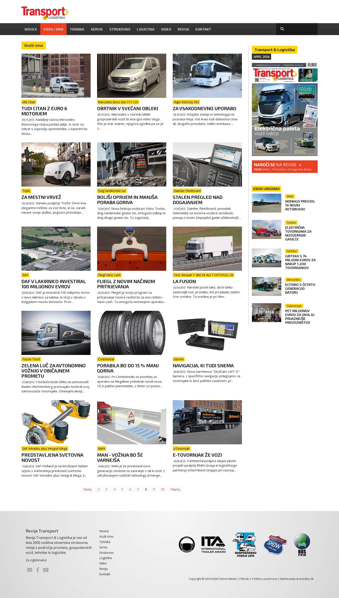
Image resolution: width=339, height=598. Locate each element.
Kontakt (203, 29)
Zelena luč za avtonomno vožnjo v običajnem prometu (53, 371)
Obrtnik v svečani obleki (127, 108)
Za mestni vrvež (41, 197)
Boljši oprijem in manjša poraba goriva (127, 199)
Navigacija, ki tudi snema (203, 365)
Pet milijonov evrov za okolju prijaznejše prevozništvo (300, 315)
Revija (183, 29)
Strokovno (120, 29)
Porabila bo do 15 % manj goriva (128, 368)
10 (163, 489)
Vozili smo (53, 29)
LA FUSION (184, 281)
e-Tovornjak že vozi (197, 455)
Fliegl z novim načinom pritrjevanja (126, 283)
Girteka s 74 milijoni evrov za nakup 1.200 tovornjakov (301, 261)
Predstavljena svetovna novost (52, 457)
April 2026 (261, 57)
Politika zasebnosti (264, 579)
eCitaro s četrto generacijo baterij (301, 286)
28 (311, 579)
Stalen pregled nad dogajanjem (197, 199)
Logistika (146, 29)
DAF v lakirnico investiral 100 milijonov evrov (53, 283)
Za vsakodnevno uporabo (204, 108)
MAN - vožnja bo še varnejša (120, 457)
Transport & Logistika (274, 49)
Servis (97, 29)
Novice (31, 29)
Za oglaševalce (36, 560)
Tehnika (77, 29)
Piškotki (244, 579)
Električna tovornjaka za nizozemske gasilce (299, 233)
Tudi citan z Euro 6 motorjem (44, 110)
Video (166, 29)
